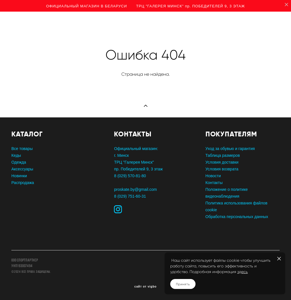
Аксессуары (22, 169)
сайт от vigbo (145, 286)
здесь (242, 271)
